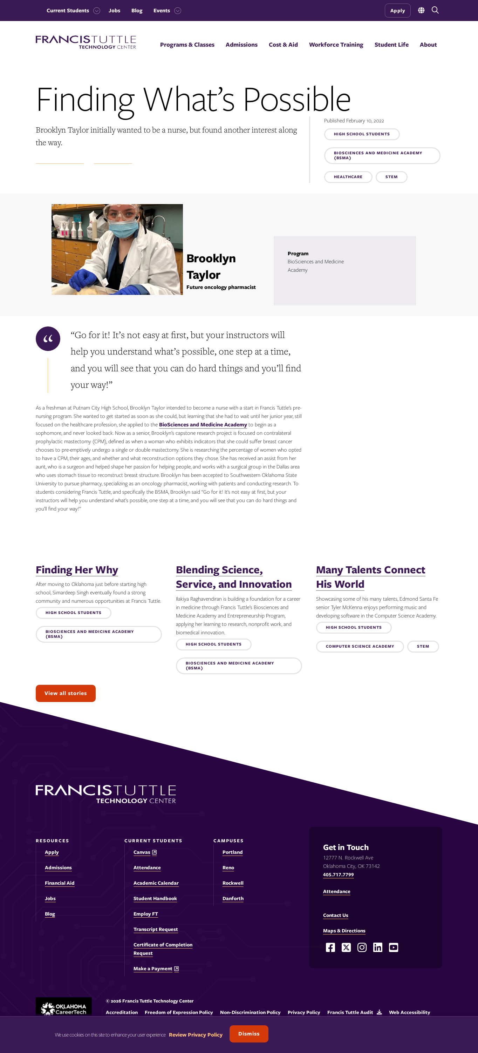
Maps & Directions (344, 930)
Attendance (147, 867)
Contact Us (335, 915)
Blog (136, 10)
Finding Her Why (77, 569)
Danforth (233, 898)
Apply (397, 10)
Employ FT (146, 913)
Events (161, 10)
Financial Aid (60, 882)
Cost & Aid (283, 44)
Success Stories (113, 160)
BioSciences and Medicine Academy (203, 424)
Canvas (142, 852)
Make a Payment (153, 969)
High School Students (362, 134)
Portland (233, 852)
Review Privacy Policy (196, 1035)
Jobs (114, 10)
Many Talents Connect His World (370, 577)
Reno (228, 867)
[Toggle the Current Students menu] (94, 11)
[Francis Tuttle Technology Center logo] (86, 47)
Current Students (68, 10)
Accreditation (122, 1012)
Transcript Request (156, 929)
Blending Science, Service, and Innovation (234, 577)
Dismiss (249, 1034)
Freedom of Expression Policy (179, 1012)
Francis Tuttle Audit (350, 1012)
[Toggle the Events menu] (175, 11)
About (428, 44)
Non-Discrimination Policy (250, 1012)
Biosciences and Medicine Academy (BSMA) (378, 156)
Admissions (242, 44)
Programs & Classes (187, 44)
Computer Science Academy (360, 646)
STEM (391, 177)
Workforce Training (336, 44)
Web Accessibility (409, 1012)
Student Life (392, 44)
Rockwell (233, 882)
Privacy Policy (304, 1012)
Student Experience (60, 160)
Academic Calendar (156, 882)
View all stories (66, 693)
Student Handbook (155, 898)
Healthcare (348, 177)
